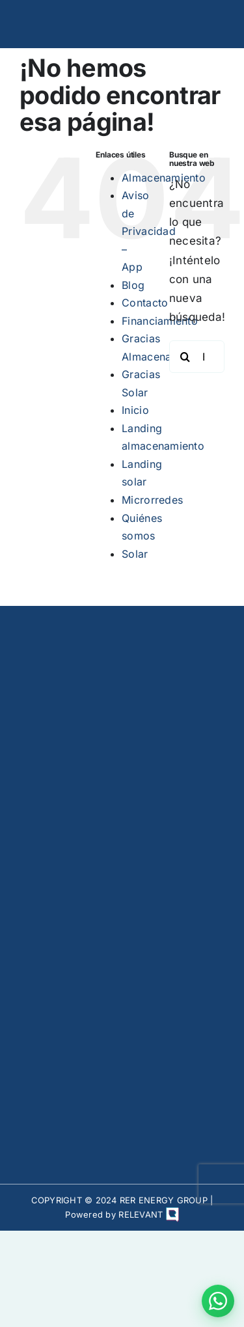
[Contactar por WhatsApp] (218, 1301)
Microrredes (152, 499)
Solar (135, 553)
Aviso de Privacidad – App (149, 231)
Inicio (135, 410)
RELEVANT (148, 1214)
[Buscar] (185, 356)
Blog (133, 285)
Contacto (145, 302)
